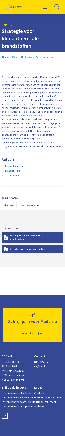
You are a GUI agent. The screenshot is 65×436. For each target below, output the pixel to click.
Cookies (39, 393)
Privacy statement (45, 402)
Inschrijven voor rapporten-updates (16, 406)
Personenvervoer (30, 205)
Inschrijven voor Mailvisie (16, 393)
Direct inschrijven (32, 333)
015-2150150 (41, 362)
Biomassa (9, 205)
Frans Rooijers (12, 170)
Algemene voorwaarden (48, 397)
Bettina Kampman (14, 165)
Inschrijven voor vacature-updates (16, 402)
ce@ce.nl (39, 366)
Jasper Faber (12, 175)
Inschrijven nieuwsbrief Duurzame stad (16, 397)
